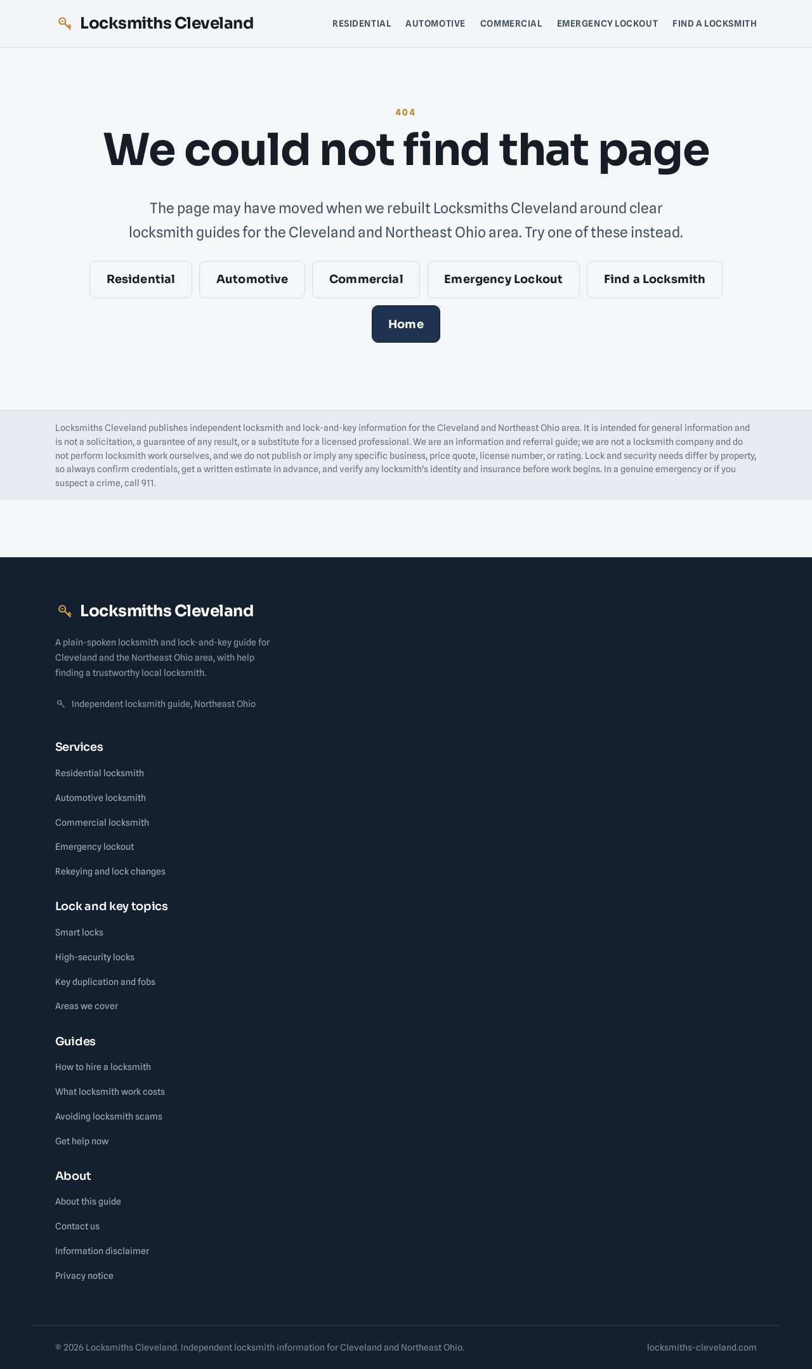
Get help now (81, 1140)
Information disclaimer (102, 1250)
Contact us (77, 1225)
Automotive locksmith (100, 797)
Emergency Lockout (607, 23)
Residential (361, 23)
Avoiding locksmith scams (108, 1116)
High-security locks (94, 956)
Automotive (435, 23)
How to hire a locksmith (103, 1066)
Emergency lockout (94, 846)
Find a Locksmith (714, 23)
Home (406, 324)
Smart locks (79, 932)
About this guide (88, 1201)
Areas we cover (86, 1005)
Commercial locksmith (102, 822)
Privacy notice (84, 1275)
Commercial (511, 23)
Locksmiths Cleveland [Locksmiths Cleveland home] (154, 23)
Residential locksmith (99, 772)
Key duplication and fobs (105, 981)
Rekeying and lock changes (110, 871)
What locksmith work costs (110, 1091)
